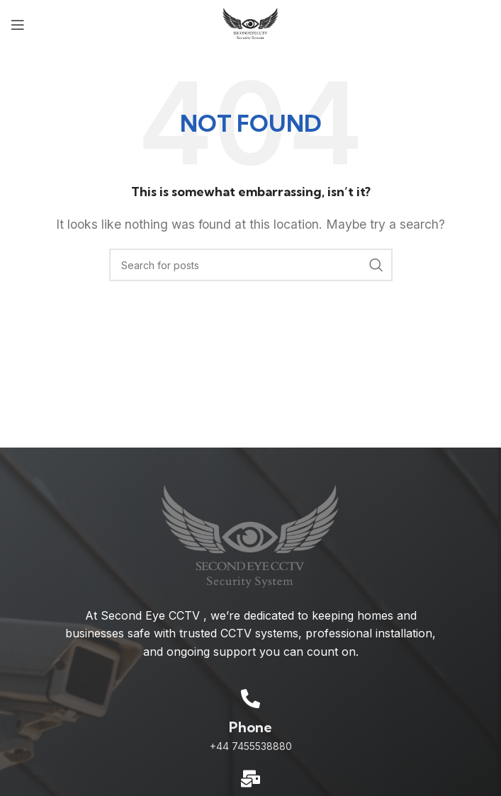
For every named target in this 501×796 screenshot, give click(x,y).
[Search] (251, 265)
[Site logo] (250, 23)
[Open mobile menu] (18, 25)
